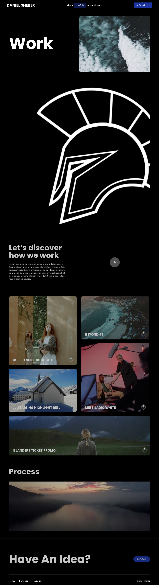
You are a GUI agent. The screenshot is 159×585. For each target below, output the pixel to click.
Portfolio (80, 5)
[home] (21, 5)
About (70, 5)
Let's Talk (143, 5)
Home (12, 581)
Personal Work (94, 5)
